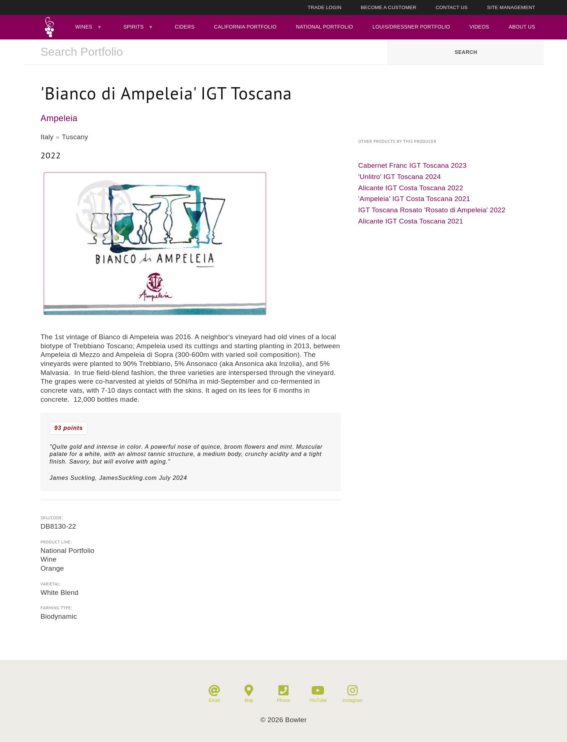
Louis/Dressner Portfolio (411, 27)
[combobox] (205, 52)
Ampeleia (58, 118)
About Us (522, 27)
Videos (479, 27)
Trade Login (325, 7)
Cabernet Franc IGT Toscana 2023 (412, 165)
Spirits (133, 27)
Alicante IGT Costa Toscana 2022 (410, 188)
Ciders (184, 27)
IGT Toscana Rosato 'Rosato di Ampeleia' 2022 (432, 210)
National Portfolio (324, 27)
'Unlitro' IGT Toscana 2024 (399, 176)
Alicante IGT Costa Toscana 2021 (410, 221)
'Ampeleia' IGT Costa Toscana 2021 (414, 198)
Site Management (511, 7)
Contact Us (452, 7)
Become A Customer (389, 7)
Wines (83, 27)
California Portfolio (245, 27)
